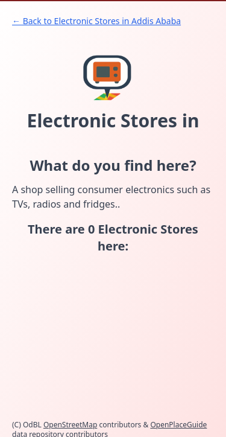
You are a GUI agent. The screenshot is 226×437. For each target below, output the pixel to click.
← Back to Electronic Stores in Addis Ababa (96, 21)
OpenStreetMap (70, 424)
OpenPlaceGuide (178, 424)
